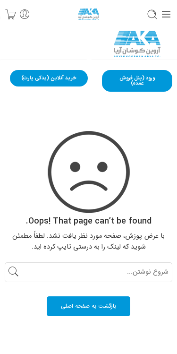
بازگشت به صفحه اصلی (88, 306)
